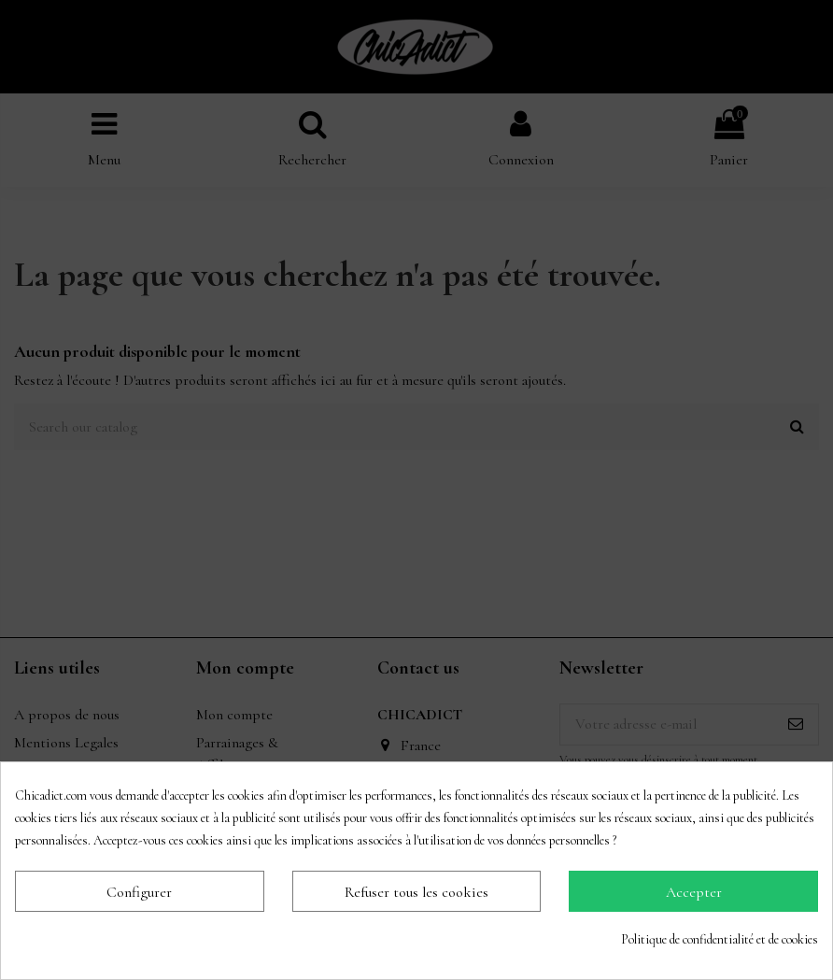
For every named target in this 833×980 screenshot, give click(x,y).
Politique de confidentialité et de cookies (719, 939)
